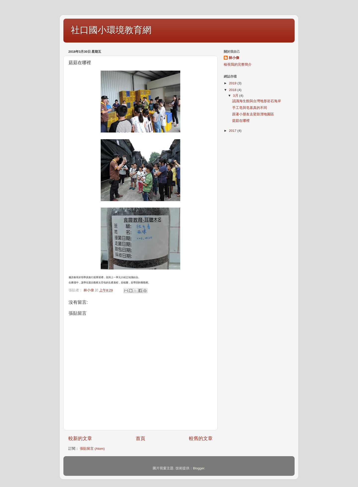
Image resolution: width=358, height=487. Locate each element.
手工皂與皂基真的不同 (249, 108)
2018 (233, 90)
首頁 (140, 438)
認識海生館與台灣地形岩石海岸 (256, 101)
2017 (233, 131)
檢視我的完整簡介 (238, 64)
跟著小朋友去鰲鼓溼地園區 (253, 114)
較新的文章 (80, 438)
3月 (236, 95)
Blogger (198, 468)
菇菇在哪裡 (241, 121)
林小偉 (234, 58)
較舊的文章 (201, 438)
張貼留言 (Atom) (92, 448)
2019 (233, 83)
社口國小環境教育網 (111, 30)
